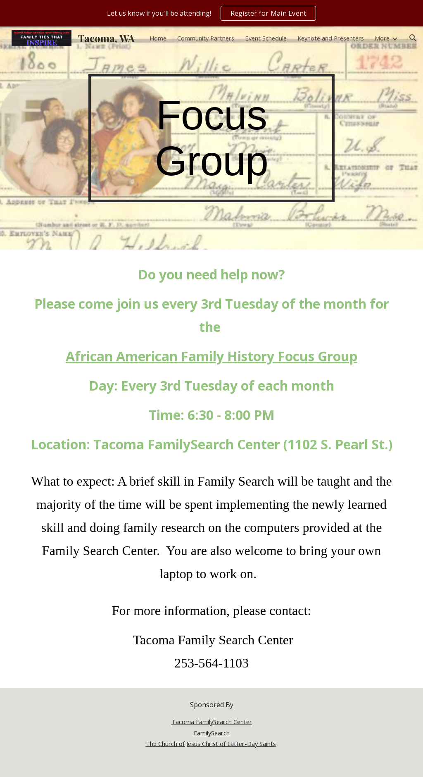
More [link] (382, 38)
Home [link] (158, 38)
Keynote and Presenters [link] (330, 38)
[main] (211, 138)
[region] (211, 13)
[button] (413, 38)
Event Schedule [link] (266, 38)
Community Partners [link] (205, 38)
